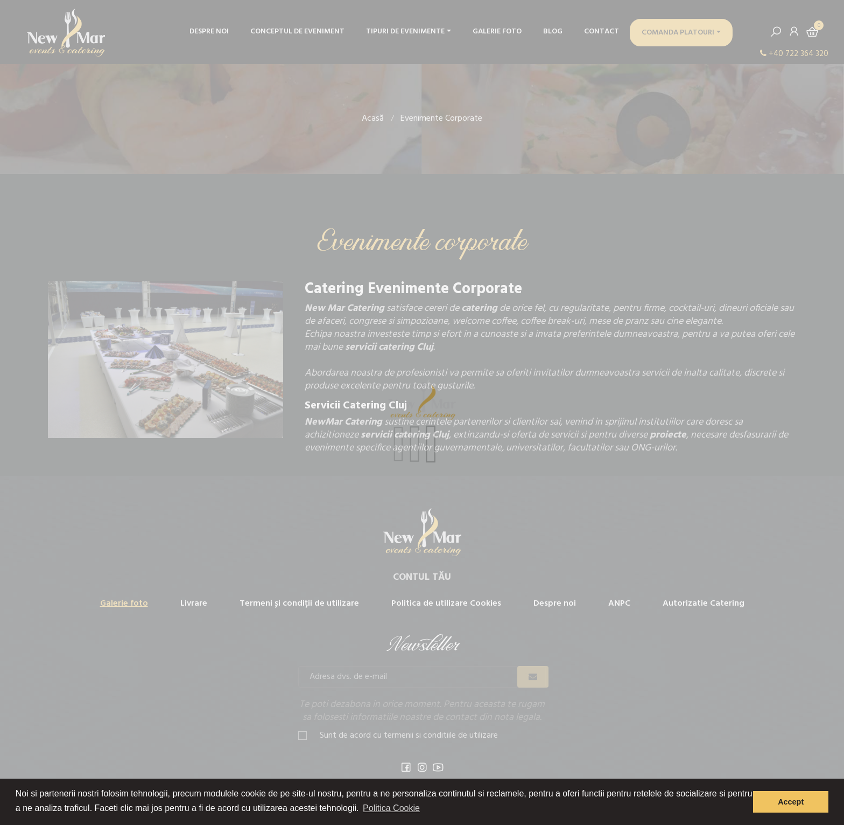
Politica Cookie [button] (391, 808)
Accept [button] (791, 802)
